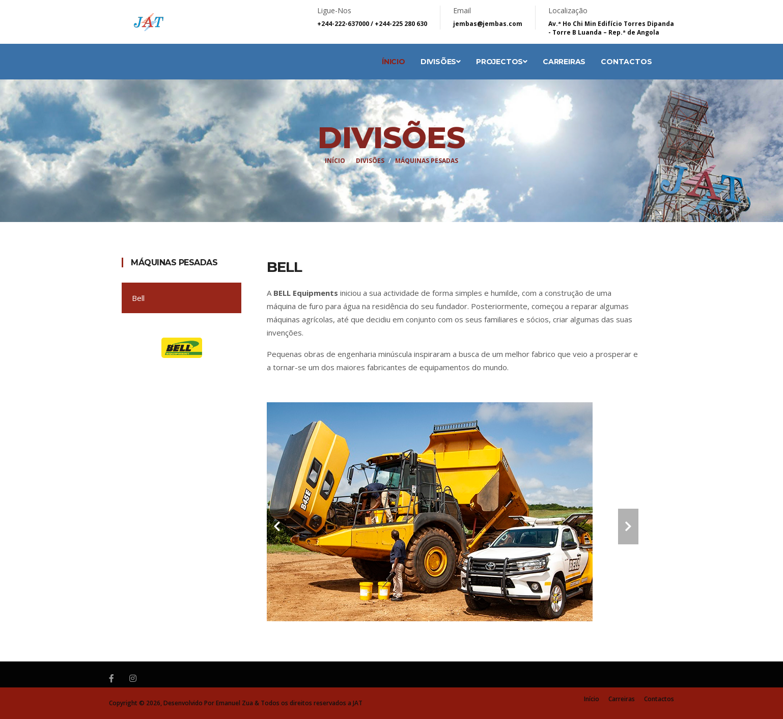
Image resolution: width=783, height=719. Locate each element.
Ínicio (393, 61)
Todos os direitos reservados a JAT (311, 703)
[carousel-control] (277, 526)
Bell (138, 298)
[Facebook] (111, 678)
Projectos (501, 61)
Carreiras (564, 61)
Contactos (626, 61)
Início (335, 160)
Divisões (441, 61)
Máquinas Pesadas (174, 262)
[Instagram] (133, 678)
